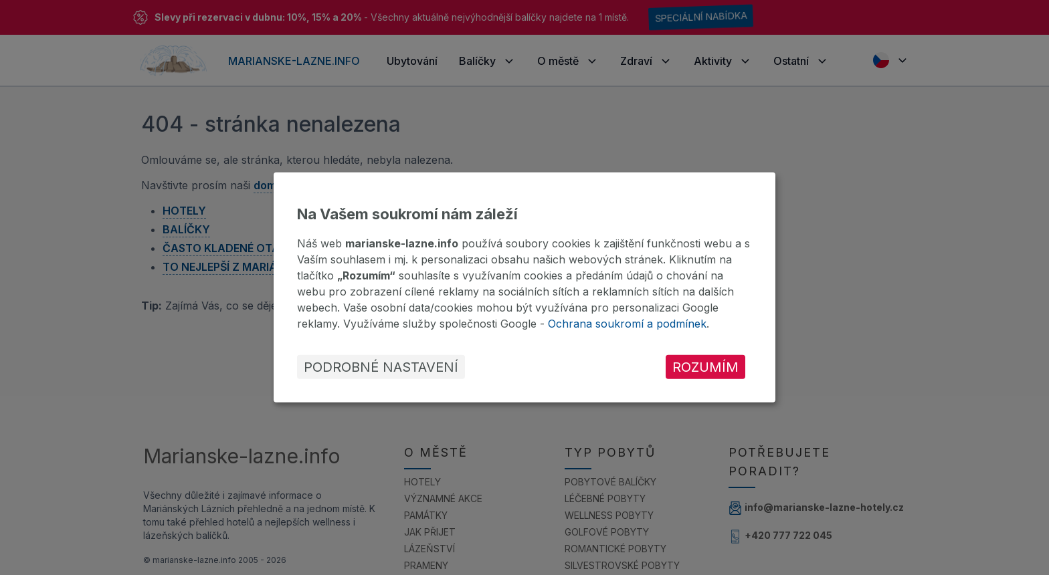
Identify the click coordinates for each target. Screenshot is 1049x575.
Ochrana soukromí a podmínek (627, 323)
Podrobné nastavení (381, 367)
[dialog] (524, 287)
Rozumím (705, 367)
